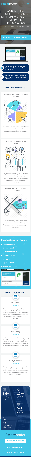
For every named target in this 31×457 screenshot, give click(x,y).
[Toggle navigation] (28, 4)
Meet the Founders (12, 452)
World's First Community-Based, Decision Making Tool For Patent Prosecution (13, 68)
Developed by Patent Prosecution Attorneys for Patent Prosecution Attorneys (14, 77)
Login (22, 452)
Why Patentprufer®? (18, 447)
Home (8, 447)
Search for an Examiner (15, 441)
